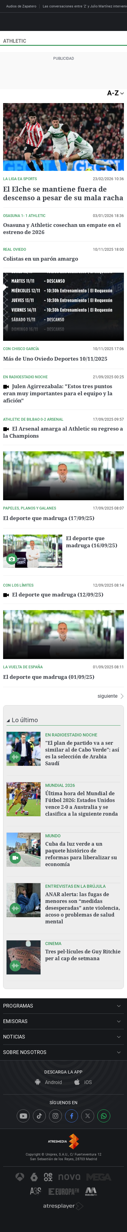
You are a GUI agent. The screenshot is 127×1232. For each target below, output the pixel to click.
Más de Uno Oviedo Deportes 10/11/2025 (55, 358)
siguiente (111, 696)
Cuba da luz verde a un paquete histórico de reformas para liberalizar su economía (81, 854)
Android (48, 1082)
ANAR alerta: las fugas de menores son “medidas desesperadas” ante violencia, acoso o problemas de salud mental (82, 908)
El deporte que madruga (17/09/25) (48, 518)
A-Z (115, 93)
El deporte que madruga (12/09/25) (57, 594)
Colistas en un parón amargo (40, 258)
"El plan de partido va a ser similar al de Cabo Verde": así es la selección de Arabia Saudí (82, 753)
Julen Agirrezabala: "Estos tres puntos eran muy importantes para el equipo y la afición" (57, 393)
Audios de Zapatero (21, 6)
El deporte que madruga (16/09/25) (91, 542)
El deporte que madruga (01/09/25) (48, 676)
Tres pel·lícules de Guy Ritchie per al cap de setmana (82, 955)
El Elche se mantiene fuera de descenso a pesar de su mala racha (63, 193)
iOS (83, 1082)
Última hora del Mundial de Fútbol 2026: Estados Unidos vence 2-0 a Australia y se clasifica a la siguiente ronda (81, 803)
